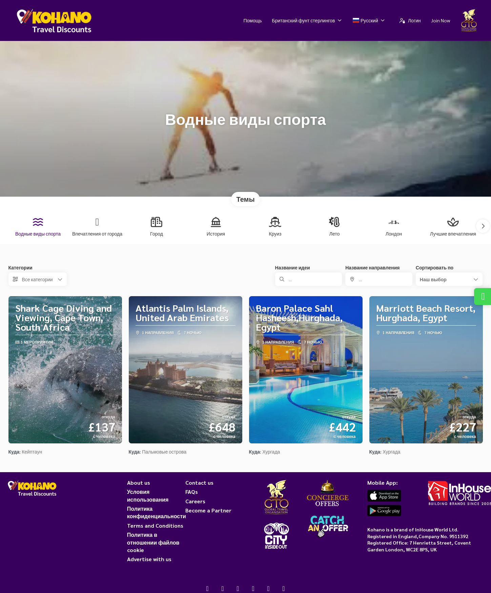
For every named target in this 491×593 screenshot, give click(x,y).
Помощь (252, 20)
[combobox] (378, 279)
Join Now (440, 20)
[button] (483, 226)
